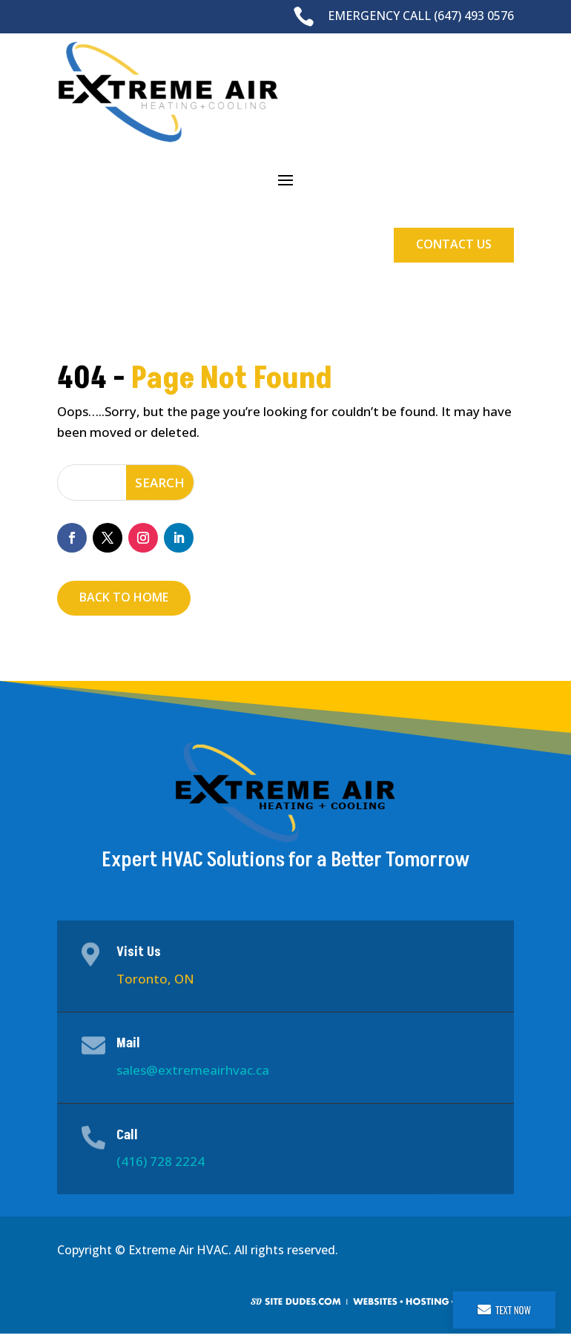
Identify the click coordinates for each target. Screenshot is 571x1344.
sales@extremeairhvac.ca (192, 1069)
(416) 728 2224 (160, 1161)
